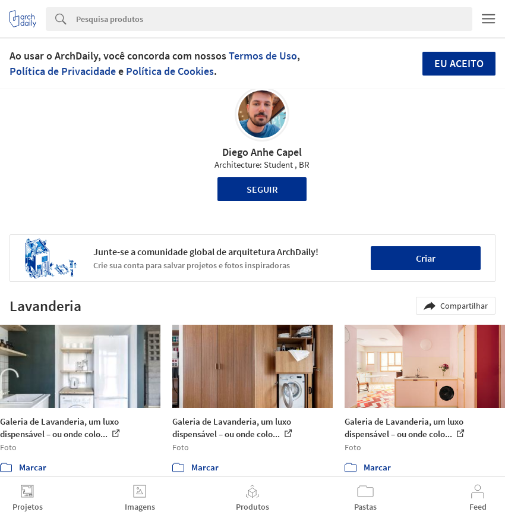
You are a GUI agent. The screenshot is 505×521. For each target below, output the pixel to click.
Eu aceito (459, 63)
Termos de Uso (263, 55)
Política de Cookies (170, 71)
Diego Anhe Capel (262, 152)
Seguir (262, 189)
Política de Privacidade (63, 71)
